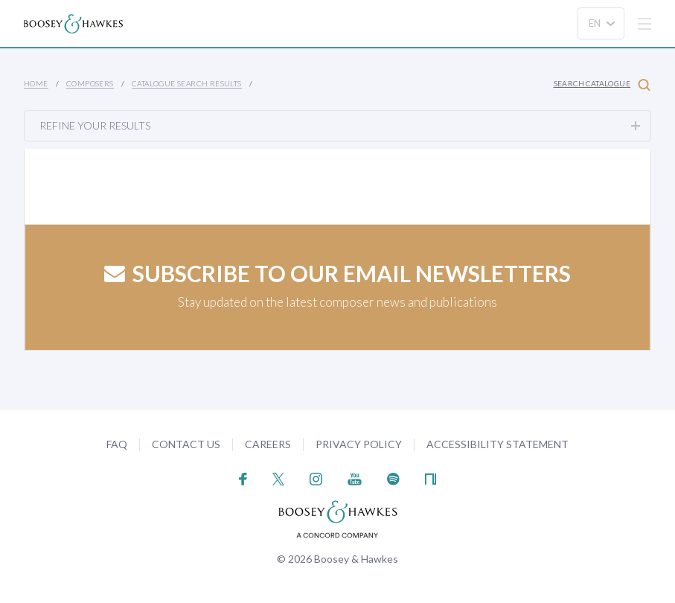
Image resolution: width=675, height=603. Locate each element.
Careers (268, 444)
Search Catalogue (602, 84)
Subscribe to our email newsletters (337, 273)
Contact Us (186, 444)
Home (36, 83)
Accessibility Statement (497, 444)
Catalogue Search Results (187, 83)
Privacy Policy (359, 444)
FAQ (116, 444)
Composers (90, 83)
